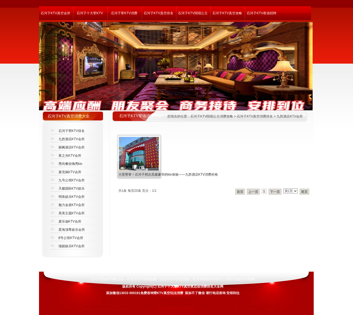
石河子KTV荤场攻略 (141, 279)
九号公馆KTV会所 (72, 180)
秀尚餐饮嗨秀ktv (70, 164)
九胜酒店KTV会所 (290, 116)
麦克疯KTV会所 (70, 172)
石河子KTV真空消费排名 (255, 116)
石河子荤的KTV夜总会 (107, 279)
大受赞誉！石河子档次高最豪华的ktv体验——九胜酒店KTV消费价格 (168, 174)
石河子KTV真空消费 (174, 279)
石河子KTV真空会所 (55, 13)
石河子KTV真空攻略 (227, 13)
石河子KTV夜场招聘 (261, 13)
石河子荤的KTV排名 (207, 279)
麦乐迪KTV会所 (70, 221)
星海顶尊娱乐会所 (72, 230)
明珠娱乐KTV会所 (72, 197)
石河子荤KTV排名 (72, 131)
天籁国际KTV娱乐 (72, 188)
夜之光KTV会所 (70, 156)
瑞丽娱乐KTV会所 (72, 246)
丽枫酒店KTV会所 (72, 147)
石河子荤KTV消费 (124, 13)
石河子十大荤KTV (90, 13)
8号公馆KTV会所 (71, 238)
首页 (240, 192)
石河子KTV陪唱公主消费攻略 (211, 116)
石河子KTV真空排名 (158, 13)
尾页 (304, 192)
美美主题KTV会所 (72, 213)
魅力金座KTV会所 (72, 205)
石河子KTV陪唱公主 (192, 13)
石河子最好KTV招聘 (240, 279)
